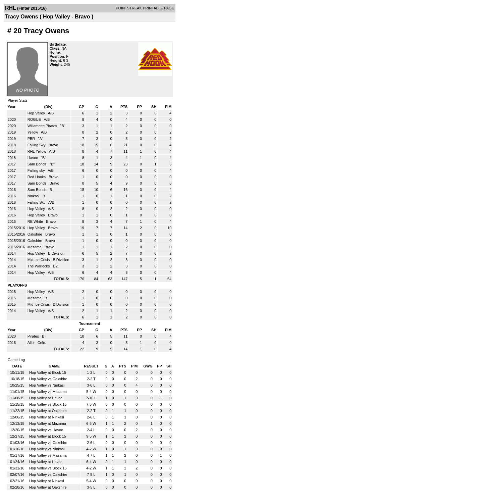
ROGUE (35, 119)
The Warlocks (39, 266)
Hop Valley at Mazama (47, 423)
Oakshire (35, 234)
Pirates (34, 336)
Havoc (33, 158)
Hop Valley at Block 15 (47, 372)
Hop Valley (37, 113)
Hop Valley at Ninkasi (46, 417)
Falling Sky (37, 145)
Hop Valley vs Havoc (46, 430)
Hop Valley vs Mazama (48, 392)
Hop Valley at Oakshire (48, 411)
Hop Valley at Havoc (45, 398)
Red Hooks (37, 177)
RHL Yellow (37, 151)
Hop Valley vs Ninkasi (47, 385)
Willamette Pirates (43, 126)
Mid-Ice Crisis (39, 260)
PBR (32, 139)
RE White (36, 221)
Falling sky (37, 170)
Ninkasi (34, 196)
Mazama (35, 247)
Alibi (32, 343)
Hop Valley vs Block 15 (48, 404)
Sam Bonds (38, 164)
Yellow (33, 132)
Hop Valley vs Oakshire (48, 379)
